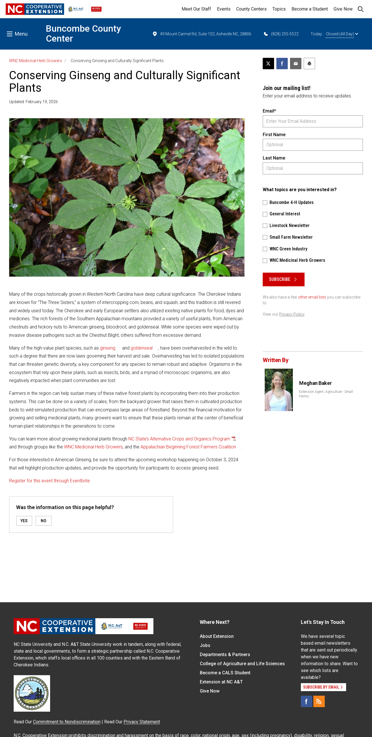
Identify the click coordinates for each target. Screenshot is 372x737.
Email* (269, 111)
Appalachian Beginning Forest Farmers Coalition (188, 447)
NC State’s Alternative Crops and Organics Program (179, 439)
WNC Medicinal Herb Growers (35, 60)
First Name (274, 134)
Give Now (343, 9)
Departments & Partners (225, 654)
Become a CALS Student (225, 672)
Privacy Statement (142, 721)
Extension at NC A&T (221, 682)
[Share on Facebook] (282, 63)
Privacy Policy (292, 314)
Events (224, 9)
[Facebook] (306, 701)
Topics (279, 9)
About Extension (217, 636)
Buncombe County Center (83, 33)
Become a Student (309, 9)
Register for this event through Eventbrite (49, 480)
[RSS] (319, 701)
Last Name (274, 158)
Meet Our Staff (196, 9)
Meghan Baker (315, 383)
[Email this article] (295, 63)
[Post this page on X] (268, 63)
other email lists (312, 297)
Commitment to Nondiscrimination (66, 721)
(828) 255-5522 (281, 34)
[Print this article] (309, 63)
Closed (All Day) (342, 34)
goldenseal (142, 348)
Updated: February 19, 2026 (33, 101)
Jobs (205, 645)
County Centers (251, 9)
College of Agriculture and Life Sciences (242, 663)
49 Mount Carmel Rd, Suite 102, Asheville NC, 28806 (201, 34)
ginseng (107, 348)
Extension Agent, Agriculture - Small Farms (326, 394)
